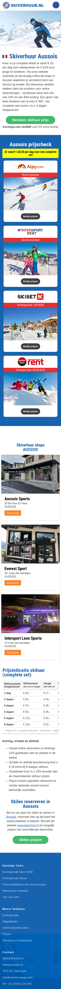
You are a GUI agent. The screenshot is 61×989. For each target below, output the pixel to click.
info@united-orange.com (17, 977)
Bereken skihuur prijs (30, 120)
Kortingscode (10, 915)
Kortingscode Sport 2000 (17, 871)
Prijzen (6, 934)
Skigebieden (10, 921)
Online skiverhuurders (15, 927)
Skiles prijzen (30, 840)
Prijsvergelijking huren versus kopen (24, 884)
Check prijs (13, 513)
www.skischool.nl (28, 825)
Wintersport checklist (15, 890)
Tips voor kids (10, 897)
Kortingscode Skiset (14, 878)
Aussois (11, 816)
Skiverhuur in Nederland (17, 940)
